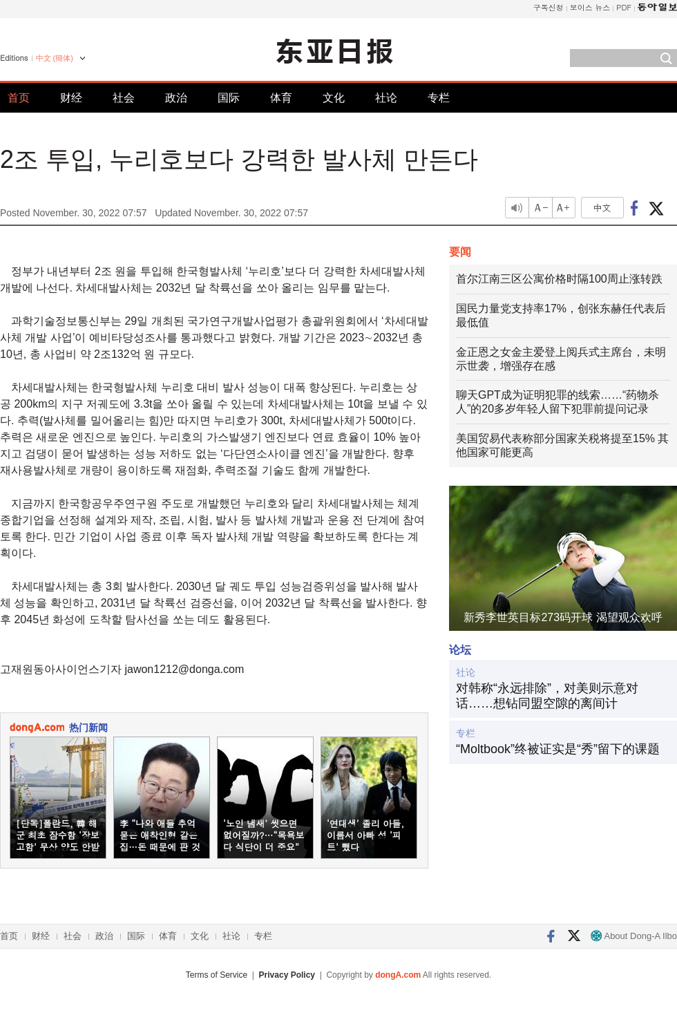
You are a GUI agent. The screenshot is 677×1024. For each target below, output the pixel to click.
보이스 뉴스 (590, 7)
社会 (124, 98)
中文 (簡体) (54, 58)
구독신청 (548, 7)
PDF (623, 7)
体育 (281, 98)
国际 (229, 98)
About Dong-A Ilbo (634, 936)
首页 (19, 98)
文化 (334, 98)
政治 (176, 98)
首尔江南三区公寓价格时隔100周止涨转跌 (559, 279)
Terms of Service (216, 975)
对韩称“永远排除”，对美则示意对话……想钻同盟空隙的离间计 (547, 695)
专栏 (439, 98)
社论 (386, 98)
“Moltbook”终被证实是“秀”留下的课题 (558, 749)
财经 (71, 98)
